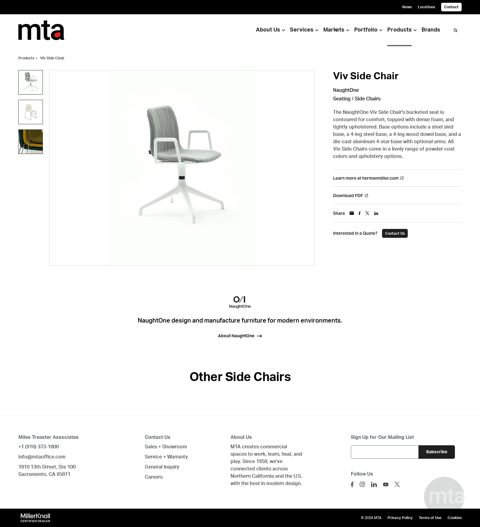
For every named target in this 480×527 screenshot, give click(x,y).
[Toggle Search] (455, 30)
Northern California (252, 476)
